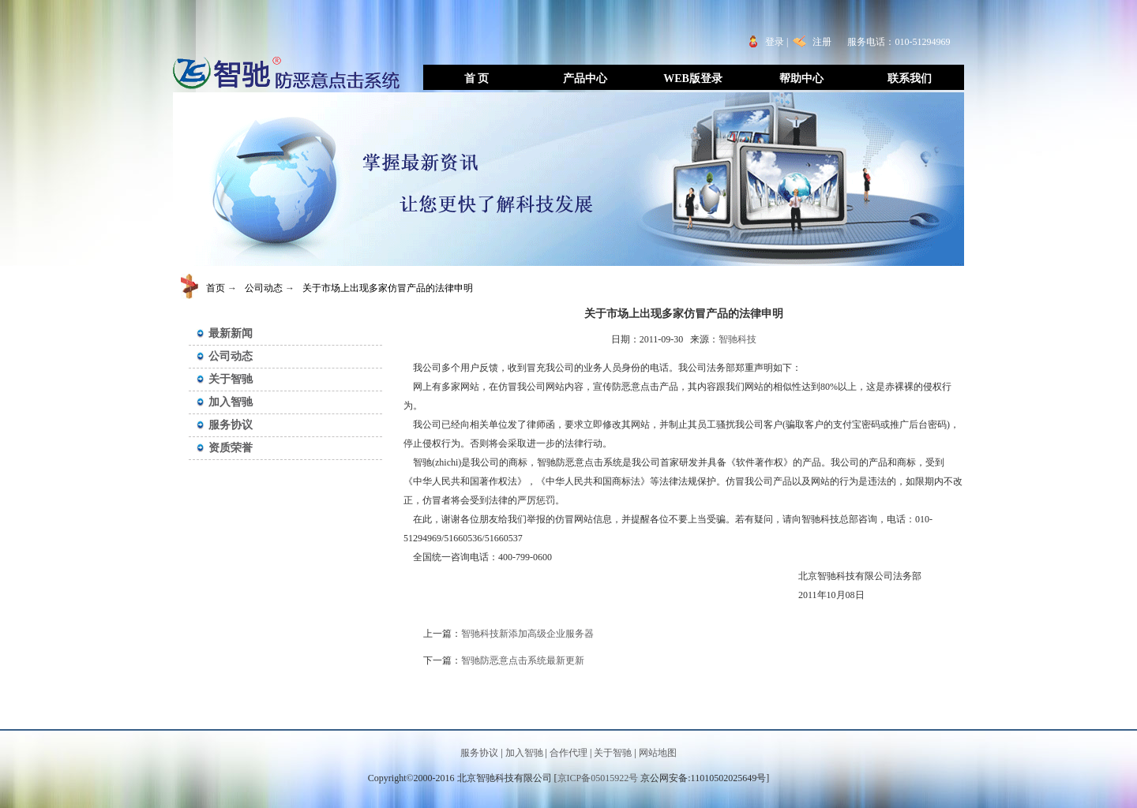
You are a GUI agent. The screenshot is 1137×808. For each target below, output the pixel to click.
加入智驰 (230, 402)
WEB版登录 (692, 78)
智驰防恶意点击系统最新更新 (522, 660)
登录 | (779, 41)
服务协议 (230, 425)
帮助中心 (801, 78)
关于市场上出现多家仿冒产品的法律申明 (387, 288)
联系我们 (909, 78)
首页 (215, 288)
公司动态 (264, 288)
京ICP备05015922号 (598, 778)
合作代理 (568, 752)
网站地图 (658, 752)
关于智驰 (230, 379)
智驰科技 (737, 339)
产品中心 (585, 78)
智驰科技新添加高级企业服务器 (527, 633)
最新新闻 (230, 333)
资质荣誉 (230, 448)
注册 (821, 41)
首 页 (477, 78)
